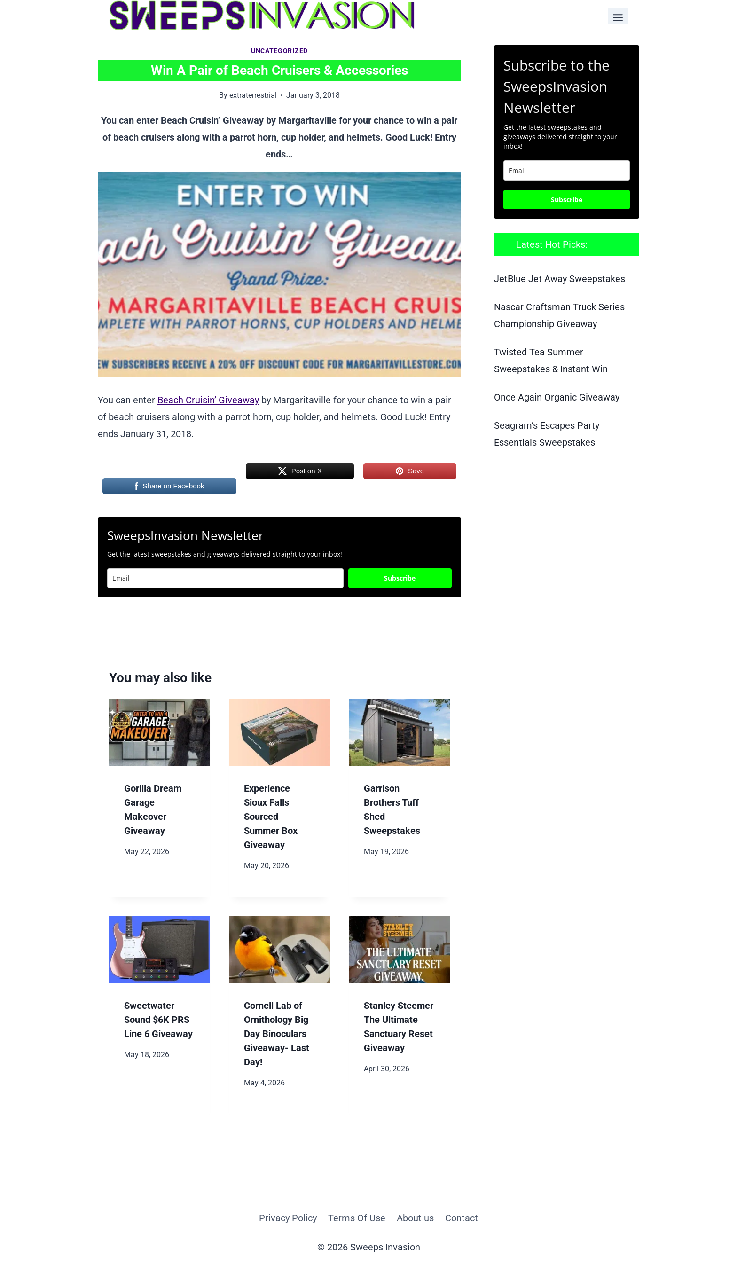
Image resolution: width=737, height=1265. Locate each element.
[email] (566, 170)
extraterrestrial (253, 95)
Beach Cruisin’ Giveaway (208, 400)
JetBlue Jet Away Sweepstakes (559, 278)
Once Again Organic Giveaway (556, 397)
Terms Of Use (356, 1218)
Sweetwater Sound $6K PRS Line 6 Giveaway (158, 1019)
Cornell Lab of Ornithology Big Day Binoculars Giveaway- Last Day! (276, 1034)
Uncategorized (279, 51)
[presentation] (159, 732)
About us (415, 1218)
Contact (461, 1218)
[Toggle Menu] (618, 16)
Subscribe (400, 578)
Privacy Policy (288, 1218)
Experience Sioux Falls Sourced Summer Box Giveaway (271, 816)
